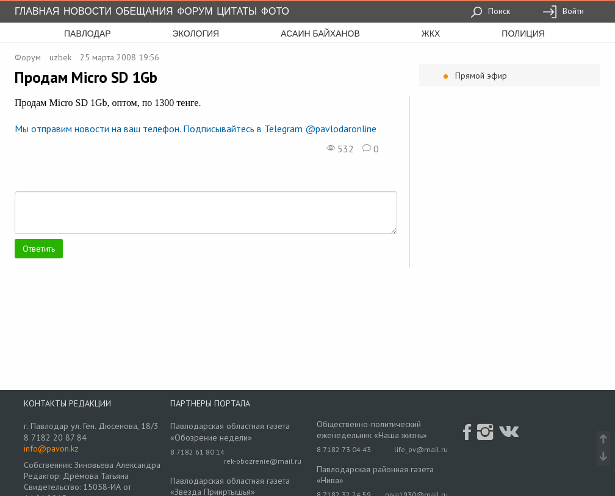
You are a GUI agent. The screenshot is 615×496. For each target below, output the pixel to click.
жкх (431, 33)
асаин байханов (320, 33)
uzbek (60, 57)
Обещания (144, 11)
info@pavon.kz (51, 448)
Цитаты (237, 11)
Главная (37, 11)
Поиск (490, 10)
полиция (523, 33)
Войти (563, 10)
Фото (275, 11)
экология (196, 33)
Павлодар (87, 33)
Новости (87, 11)
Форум (194, 11)
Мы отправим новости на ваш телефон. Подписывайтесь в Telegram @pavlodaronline (195, 128)
